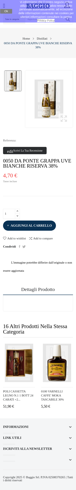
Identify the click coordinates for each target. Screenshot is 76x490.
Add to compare (41, 238)
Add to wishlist (14, 238)
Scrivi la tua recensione (25, 151)
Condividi (19, 246)
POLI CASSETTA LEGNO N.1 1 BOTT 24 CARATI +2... (18, 395)
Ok (6, 11)
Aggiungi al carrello (31, 225)
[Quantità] (9, 214)
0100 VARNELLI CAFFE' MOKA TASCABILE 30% (52, 395)
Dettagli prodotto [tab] (38, 289)
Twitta (24, 246)
